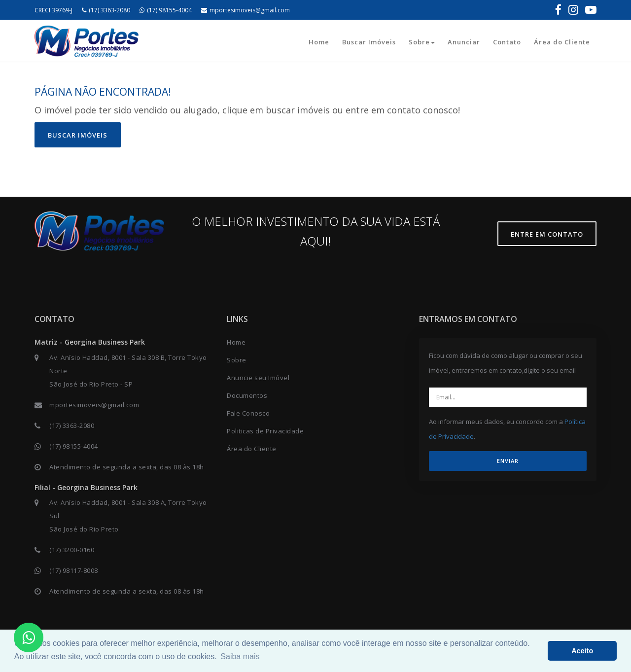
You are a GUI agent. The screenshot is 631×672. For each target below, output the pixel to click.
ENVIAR (508, 460)
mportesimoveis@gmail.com (245, 10)
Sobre (422, 41)
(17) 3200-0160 (71, 549)
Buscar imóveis (77, 135)
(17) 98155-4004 (166, 10)
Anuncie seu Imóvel (258, 377)
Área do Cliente (562, 41)
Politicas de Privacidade (265, 430)
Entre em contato (547, 234)
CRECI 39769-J (53, 10)
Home (319, 41)
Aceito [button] (582, 651)
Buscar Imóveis (369, 41)
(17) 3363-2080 (106, 10)
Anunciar (464, 41)
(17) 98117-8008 (73, 570)
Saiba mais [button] (239, 656)
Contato (507, 41)
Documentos (247, 395)
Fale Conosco (248, 413)
